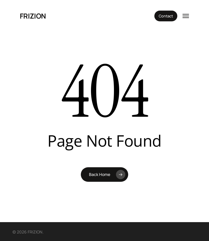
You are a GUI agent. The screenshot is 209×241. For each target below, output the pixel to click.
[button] (186, 16)
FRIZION (33, 15)
